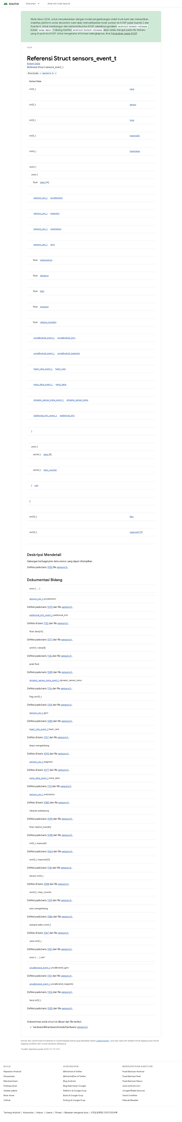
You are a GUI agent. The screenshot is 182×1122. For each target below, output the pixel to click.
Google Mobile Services (133, 1090)
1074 (50, 607)
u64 (36, 485)
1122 (46, 623)
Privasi (58, 1112)
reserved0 (135, 135)
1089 (50, 672)
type (132, 120)
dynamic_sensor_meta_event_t (49, 400)
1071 (50, 639)
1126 (50, 656)
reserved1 (135, 532)
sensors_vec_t (41, 198)
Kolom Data (33, 63)
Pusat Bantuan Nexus (132, 1081)
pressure (44, 306)
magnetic (55, 213)
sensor (133, 104)
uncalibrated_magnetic (68, 353)
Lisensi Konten (102, 1040)
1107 (46, 737)
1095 (50, 818)
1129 (50, 900)
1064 (50, 851)
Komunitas (28, 1112)
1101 (50, 975)
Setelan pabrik (10, 1090)
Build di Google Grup (73, 1095)
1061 (50, 949)
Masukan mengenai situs (76, 1112)
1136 (49, 867)
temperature (46, 260)
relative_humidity (48, 322)
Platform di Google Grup (74, 1090)
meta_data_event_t (43, 384)
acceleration (56, 198)
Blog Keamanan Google (74, 1085)
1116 (49, 688)
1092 (47, 753)
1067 (46, 933)
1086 (50, 916)
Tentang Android (12, 1112)
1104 (50, 992)
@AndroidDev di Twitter (74, 1076)
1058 (47, 884)
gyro (52, 244)
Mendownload (10, 1081)
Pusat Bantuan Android (133, 1071)
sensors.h (48, 73)
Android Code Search (59, 3)
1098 (50, 835)
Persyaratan (9, 1076)
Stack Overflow (129, 1095)
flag (131, 516)
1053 (50, 567)
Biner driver (9, 1095)
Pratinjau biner (10, 1085)
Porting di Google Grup (74, 1100)
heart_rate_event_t (43, 369)
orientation (55, 229)
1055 (50, 1008)
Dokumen (31, 3)
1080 (47, 802)
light (42, 291)
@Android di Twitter (72, 1071)
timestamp (135, 151)
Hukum (39, 1112)
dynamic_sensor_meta (77, 400)
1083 (50, 721)
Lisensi (49, 1112)
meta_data (61, 384)
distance (44, 275)
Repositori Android (12, 1071)
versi (132, 89)
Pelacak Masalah (130, 1100)
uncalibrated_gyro (66, 338)
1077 (47, 770)
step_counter (50, 470)
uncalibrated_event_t (44, 338)
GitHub (7, 1100)
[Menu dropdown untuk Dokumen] (40, 3)
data (42, 182)
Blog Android (69, 1081)
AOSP (29, 47)
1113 (49, 786)
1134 (50, 704)
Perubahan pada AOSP (124, 33)
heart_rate (60, 369)
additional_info (67, 415)
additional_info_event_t (45, 415)
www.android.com (131, 1085)
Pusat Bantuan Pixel (131, 1076)
